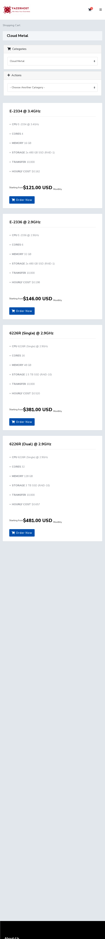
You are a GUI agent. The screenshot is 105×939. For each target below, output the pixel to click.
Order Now (22, 200)
